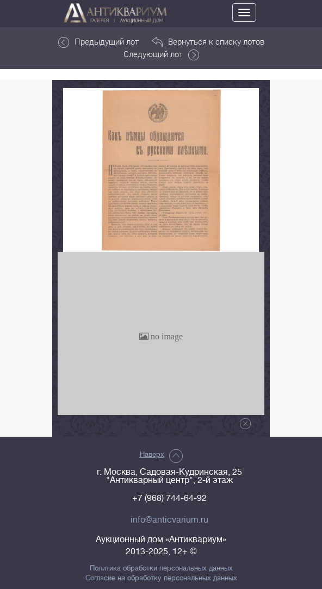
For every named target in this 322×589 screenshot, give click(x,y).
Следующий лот (161, 54)
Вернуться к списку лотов (208, 42)
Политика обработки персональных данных (161, 568)
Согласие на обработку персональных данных (161, 578)
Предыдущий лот (98, 42)
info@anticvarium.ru (169, 520)
